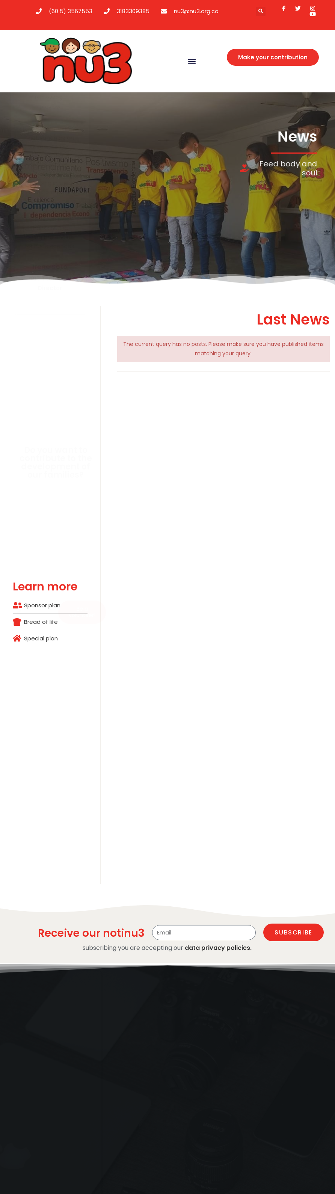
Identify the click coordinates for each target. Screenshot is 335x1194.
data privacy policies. (218, 947)
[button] (261, 11)
